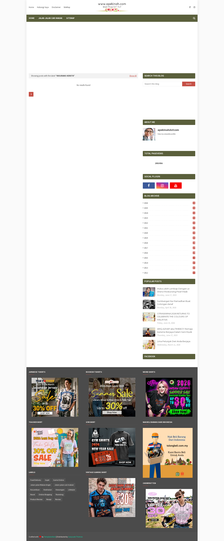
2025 (169, 208)
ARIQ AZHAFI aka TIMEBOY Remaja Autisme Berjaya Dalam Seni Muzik (175, 330)
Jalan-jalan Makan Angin (40, 485)
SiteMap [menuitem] (70, 18)
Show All (133, 75)
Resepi (48, 499)
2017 (169, 248)
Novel (32, 494)
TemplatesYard (50, 537)
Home (31, 7)
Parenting (59, 494)
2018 (169, 243)
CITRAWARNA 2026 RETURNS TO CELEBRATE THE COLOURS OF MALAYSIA (173, 316)
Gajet (47, 480)
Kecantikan (35, 490)
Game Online (58, 480)
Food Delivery (35, 480)
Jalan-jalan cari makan (64, 485)
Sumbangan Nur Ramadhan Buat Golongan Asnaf (173, 302)
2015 (169, 258)
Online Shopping (45, 494)
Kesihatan (48, 490)
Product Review (36, 499)
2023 (169, 218)
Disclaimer (56, 7)
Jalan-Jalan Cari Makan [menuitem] (50, 18)
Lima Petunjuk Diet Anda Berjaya (173, 341)
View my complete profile (166, 134)
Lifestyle (71, 490)
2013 (169, 268)
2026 (169, 203)
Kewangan (60, 490)
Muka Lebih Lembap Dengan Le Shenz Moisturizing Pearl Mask (173, 290)
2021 (169, 228)
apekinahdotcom (168, 130)
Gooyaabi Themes (75, 537)
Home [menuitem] (31, 18)
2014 (169, 263)
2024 (169, 213)
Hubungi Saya (43, 7)
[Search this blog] (162, 84)
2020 (169, 233)
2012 (169, 273)
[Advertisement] (112, 45)
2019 (169, 238)
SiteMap (67, 7)
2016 (169, 253)
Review (58, 499)
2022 (169, 223)
